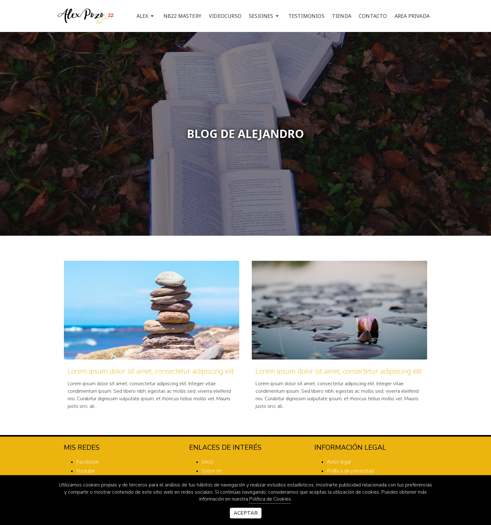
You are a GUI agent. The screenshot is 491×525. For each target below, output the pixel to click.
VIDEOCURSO (225, 16)
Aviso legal (339, 461)
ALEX (146, 16)
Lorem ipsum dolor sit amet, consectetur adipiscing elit (151, 370)
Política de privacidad (350, 470)
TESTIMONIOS (306, 16)
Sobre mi (211, 470)
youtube (85, 470)
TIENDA (341, 16)
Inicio (208, 461)
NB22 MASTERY (182, 16)
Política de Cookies (270, 499)
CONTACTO (373, 16)
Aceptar (246, 513)
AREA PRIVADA (412, 16)
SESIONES (265, 16)
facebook (87, 461)
